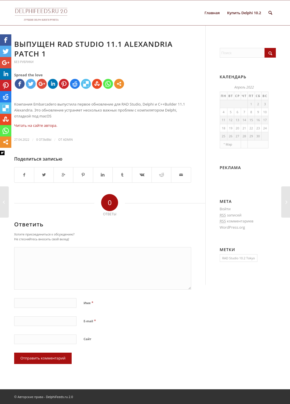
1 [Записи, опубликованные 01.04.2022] (251, 104)
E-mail (90, 320)
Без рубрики (23, 62)
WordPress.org (232, 227)
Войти (225, 208)
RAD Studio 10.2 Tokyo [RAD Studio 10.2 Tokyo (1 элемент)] (238, 258)
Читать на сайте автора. (35, 125)
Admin (68, 140)
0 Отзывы (43, 140)
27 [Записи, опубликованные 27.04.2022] (237, 136)
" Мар (228, 144)
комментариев (236, 221)
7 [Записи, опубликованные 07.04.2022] (244, 112)
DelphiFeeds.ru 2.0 (59, 397)
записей (231, 215)
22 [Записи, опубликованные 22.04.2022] (251, 128)
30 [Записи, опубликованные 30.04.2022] (258, 136)
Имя (88, 302)
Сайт (87, 339)
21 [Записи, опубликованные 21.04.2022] (244, 128)
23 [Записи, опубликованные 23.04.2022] (258, 128)
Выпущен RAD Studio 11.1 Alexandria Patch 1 (93, 49)
